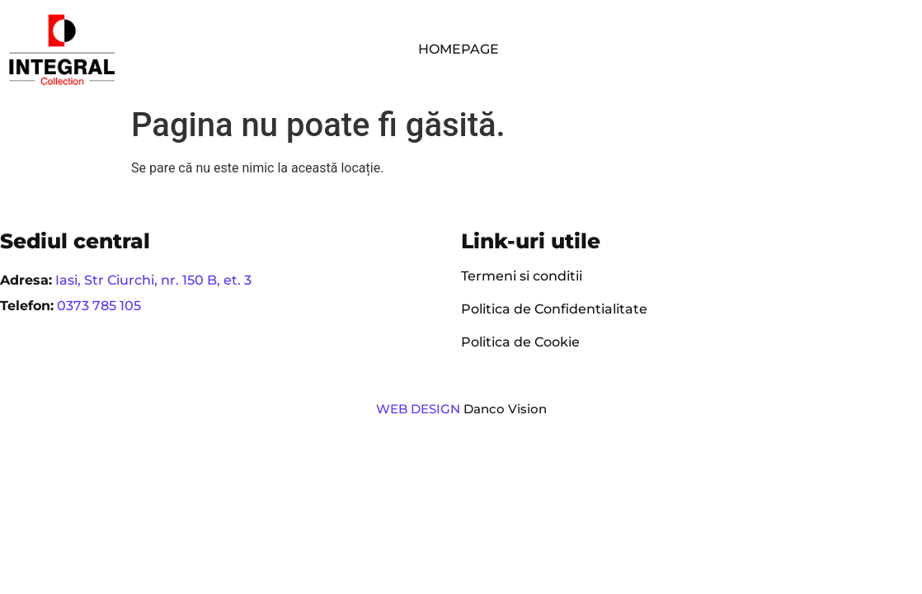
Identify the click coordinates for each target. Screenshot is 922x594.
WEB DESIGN (418, 409)
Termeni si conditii (521, 276)
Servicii (660, 41)
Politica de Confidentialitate (554, 309)
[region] (214, 464)
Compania (561, 41)
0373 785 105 (99, 306)
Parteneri (753, 41)
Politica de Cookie (520, 342)
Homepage (458, 49)
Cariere (840, 41)
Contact (555, 57)
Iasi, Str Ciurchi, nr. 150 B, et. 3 (153, 280)
